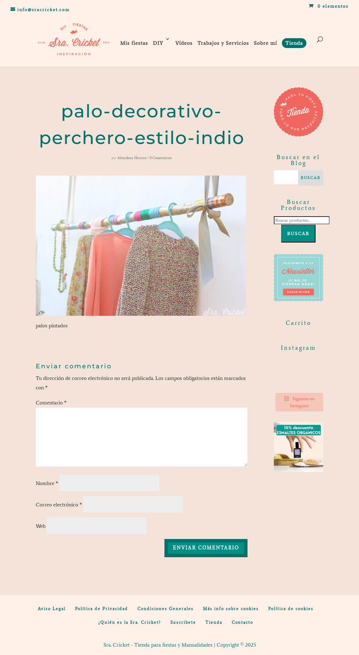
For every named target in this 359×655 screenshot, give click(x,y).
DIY (158, 43)
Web (41, 526)
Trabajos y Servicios (223, 43)
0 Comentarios (161, 158)
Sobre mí (265, 43)
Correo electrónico (59, 505)
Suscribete (183, 622)
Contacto (242, 622)
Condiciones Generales (165, 608)
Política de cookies (290, 608)
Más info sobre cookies (231, 608)
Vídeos (183, 43)
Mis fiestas (134, 43)
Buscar (298, 234)
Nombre (47, 483)
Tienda (213, 622)
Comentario (51, 403)
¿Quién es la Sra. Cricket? (129, 622)
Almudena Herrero (132, 158)
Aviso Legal (52, 608)
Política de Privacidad (101, 608)
